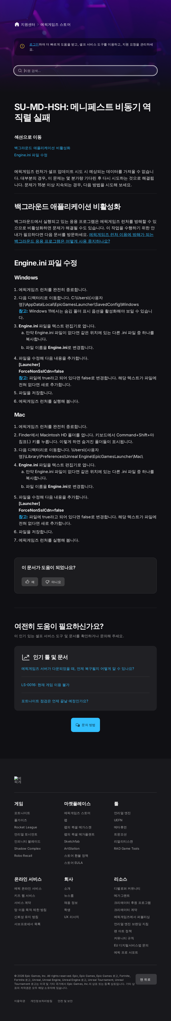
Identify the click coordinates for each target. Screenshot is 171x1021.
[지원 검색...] (85, 70)
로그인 (34, 44)
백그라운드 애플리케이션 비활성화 (42, 148)
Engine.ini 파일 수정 (31, 155)
